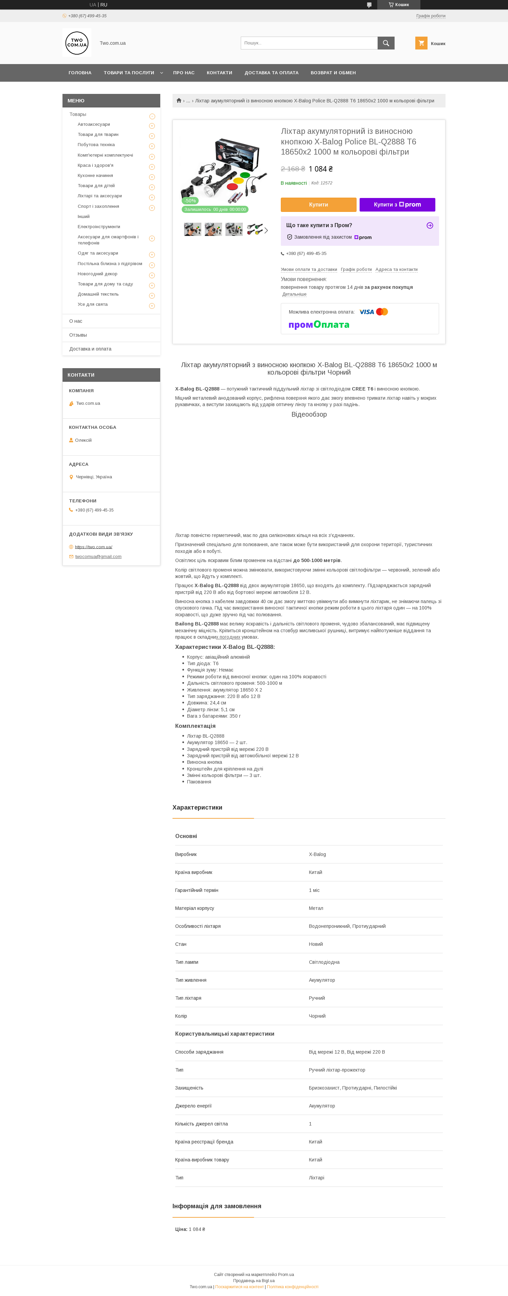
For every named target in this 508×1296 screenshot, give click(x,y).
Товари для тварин (98, 134)
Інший (84, 216)
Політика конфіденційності (293, 1286)
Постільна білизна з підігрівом (110, 263)
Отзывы (78, 335)
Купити (318, 204)
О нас (75, 321)
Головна (80, 72)
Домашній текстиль (98, 294)
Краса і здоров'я (95, 165)
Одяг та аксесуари (98, 253)
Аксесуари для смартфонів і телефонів (108, 239)
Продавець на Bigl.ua (254, 1280)
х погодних (228, 637)
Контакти (219, 72)
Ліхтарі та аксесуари (100, 195)
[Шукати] (386, 43)
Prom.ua (286, 1274)
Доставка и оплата (90, 349)
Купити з (397, 205)
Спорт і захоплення (98, 206)
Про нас (184, 72)
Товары (77, 114)
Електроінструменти (99, 226)
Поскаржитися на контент (239, 1286)
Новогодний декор (97, 273)
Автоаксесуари (94, 124)
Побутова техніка (96, 144)
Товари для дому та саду (105, 283)
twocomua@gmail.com (98, 556)
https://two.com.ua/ (93, 546)
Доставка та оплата (271, 72)
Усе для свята (93, 304)
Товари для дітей (96, 185)
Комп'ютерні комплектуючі (105, 155)
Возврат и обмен (333, 72)
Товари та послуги (129, 72)
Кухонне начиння (95, 175)
